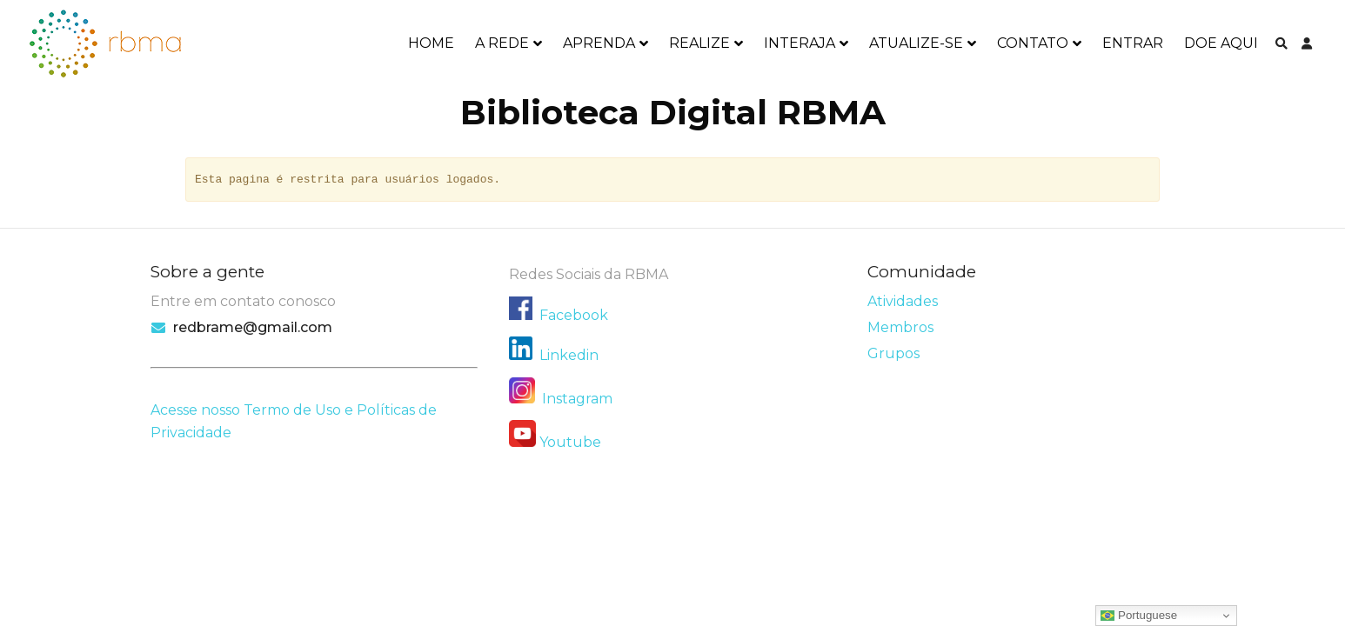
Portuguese (1139, 616)
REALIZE (699, 43)
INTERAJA (799, 43)
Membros (900, 327)
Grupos (893, 353)
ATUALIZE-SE (916, 43)
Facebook (573, 315)
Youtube (570, 442)
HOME (431, 43)
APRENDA (599, 43)
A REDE (502, 43)
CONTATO (1032, 43)
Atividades (902, 301)
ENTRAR (1132, 43)
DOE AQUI (1221, 43)
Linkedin (569, 355)
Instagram (560, 398)
